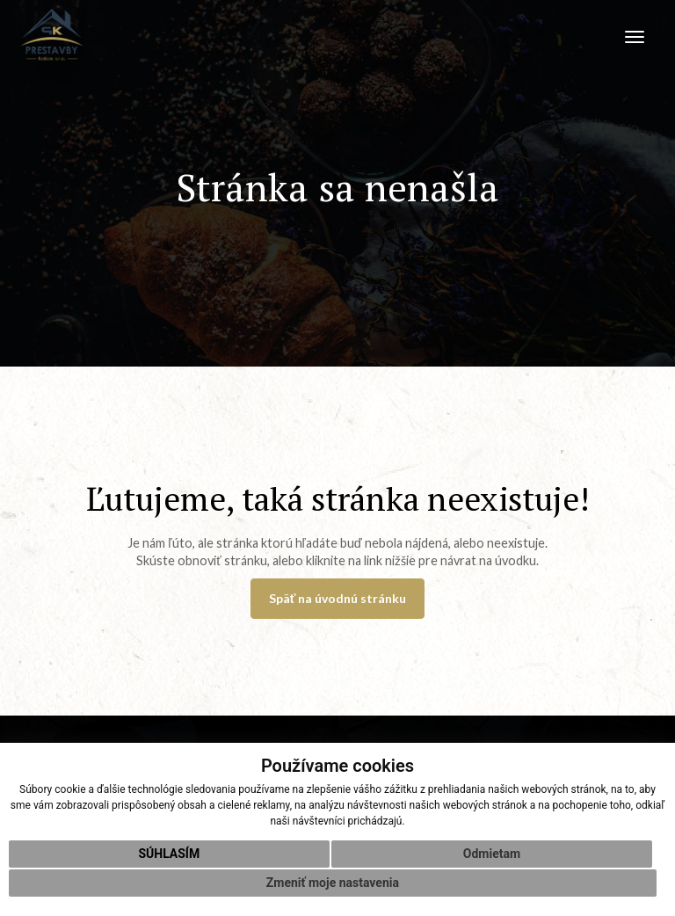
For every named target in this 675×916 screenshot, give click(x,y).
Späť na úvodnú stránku (338, 598)
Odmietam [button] (491, 854)
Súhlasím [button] (169, 854)
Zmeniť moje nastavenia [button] (332, 883)
